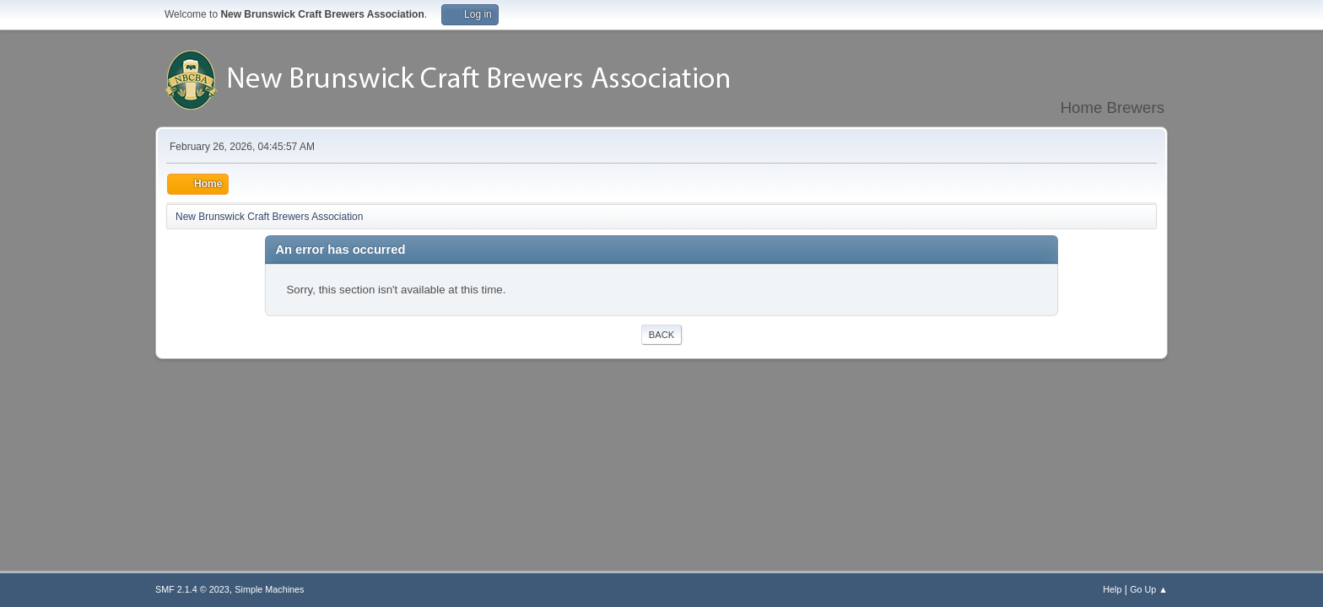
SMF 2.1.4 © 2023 (192, 589)
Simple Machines (269, 589)
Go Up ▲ (1149, 589)
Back (661, 335)
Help (1112, 589)
